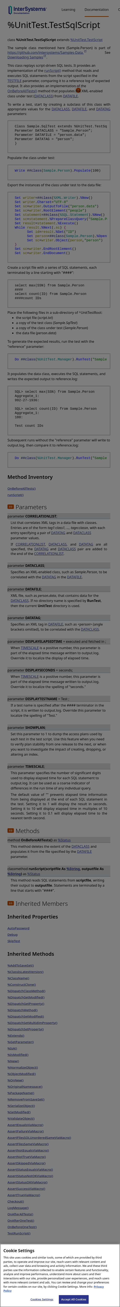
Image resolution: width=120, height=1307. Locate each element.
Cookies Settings (41, 1302)
